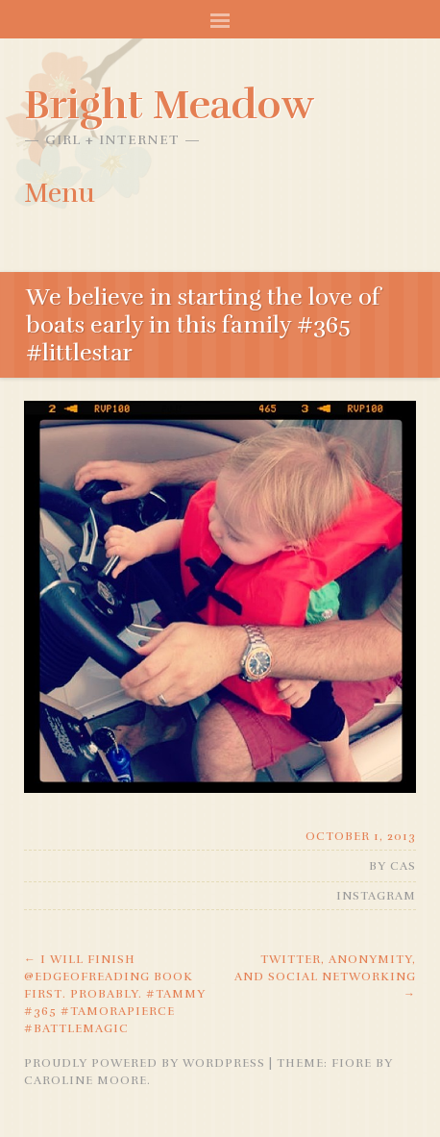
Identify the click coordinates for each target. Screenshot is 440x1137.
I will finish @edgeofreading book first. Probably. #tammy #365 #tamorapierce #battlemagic (115, 993)
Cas (403, 866)
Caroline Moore (85, 1080)
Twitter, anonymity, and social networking (325, 976)
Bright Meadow (169, 105)
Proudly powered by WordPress (144, 1063)
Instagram (376, 895)
